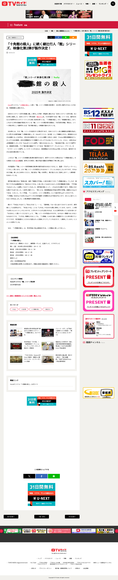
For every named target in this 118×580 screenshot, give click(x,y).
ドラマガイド (69, 4)
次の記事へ (72, 517)
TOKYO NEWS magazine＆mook (18, 562)
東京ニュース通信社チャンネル (102, 562)
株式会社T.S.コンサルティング (58, 564)
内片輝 (17, 161)
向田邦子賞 (58, 4)
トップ (40, 558)
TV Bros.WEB (43, 562)
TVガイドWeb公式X (76, 564)
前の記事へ (11, 517)
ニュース (80, 4)
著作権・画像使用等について (63, 568)
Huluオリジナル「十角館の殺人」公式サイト (24, 384)
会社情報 (85, 568)
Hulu (9, 105)
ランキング (103, 4)
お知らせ (33, 568)
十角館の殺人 (24, 105)
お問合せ (77, 568)
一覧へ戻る (41, 517)
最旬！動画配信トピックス (15, 37)
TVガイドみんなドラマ (83, 562)
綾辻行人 (40, 117)
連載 (94, 4)
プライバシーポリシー (45, 568)
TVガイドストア (42, 564)
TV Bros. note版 (55, 562)
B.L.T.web (33, 562)
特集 (88, 4)
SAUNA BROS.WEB (68, 562)
